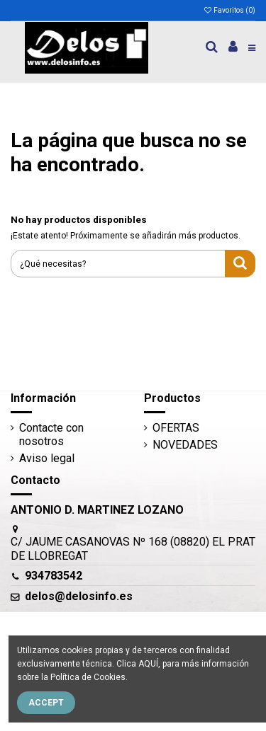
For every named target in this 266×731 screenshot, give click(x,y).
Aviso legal (46, 458)
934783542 (53, 575)
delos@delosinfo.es (79, 596)
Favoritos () (229, 10)
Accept (46, 703)
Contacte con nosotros (51, 434)
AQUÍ (148, 664)
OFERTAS (176, 427)
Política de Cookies (88, 677)
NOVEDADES (185, 444)
